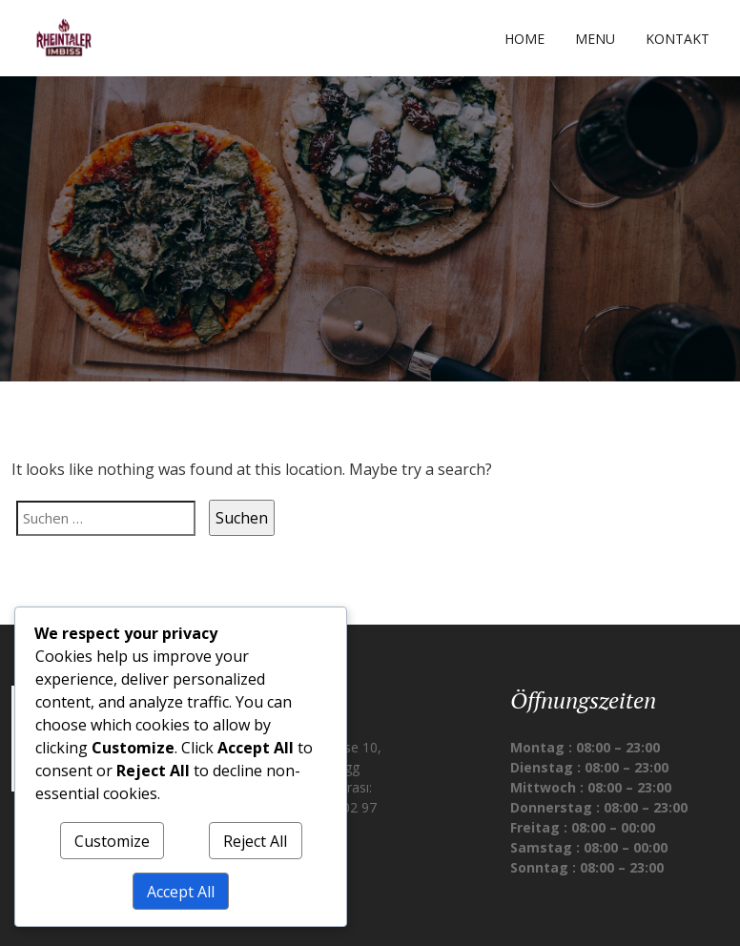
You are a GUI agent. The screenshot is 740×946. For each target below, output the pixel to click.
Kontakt (677, 39)
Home (524, 39)
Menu (595, 39)
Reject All (255, 841)
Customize (112, 841)
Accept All (181, 891)
